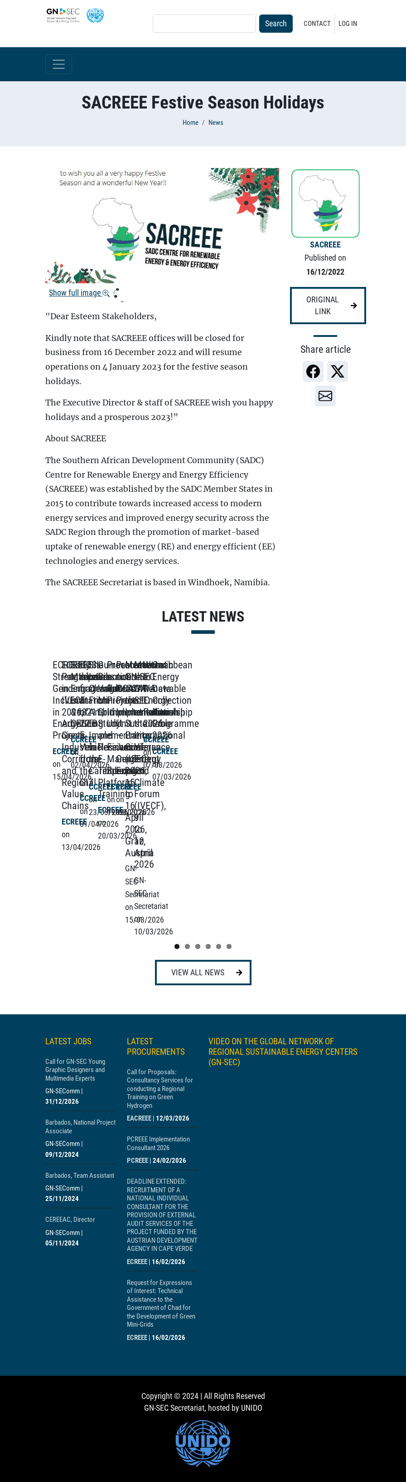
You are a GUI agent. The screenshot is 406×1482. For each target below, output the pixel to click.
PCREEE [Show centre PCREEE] (137, 1070)
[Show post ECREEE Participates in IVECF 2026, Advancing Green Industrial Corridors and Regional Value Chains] (271, 749)
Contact (317, 24)
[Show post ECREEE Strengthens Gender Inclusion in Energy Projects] (117, 749)
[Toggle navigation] (58, 64)
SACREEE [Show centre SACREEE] (325, 244)
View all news (197, 881)
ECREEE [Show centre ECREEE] (137, 1171)
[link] (313, 371)
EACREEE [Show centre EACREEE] (139, 1027)
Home (190, 123)
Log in (347, 24)
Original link (322, 305)
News (215, 123)
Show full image (79, 292)
